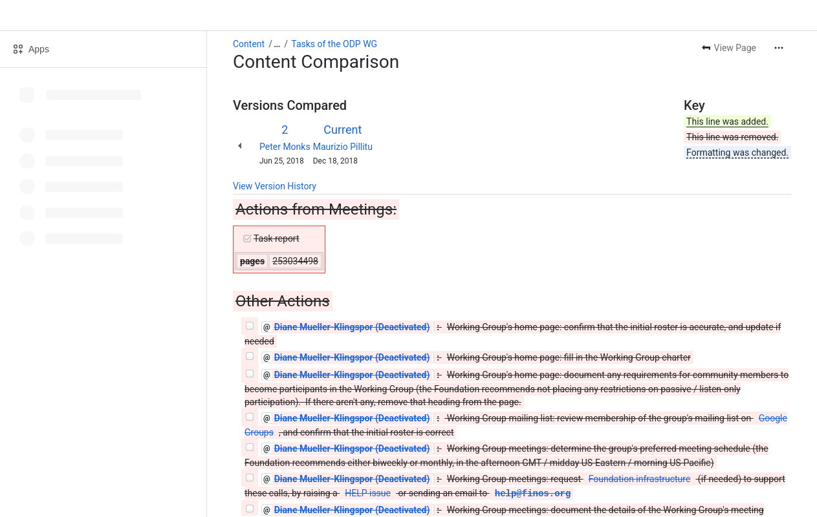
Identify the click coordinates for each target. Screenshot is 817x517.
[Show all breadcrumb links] (277, 43)
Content (249, 44)
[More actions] (779, 48)
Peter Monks (284, 147)
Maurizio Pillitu (343, 147)
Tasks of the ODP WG (334, 44)
